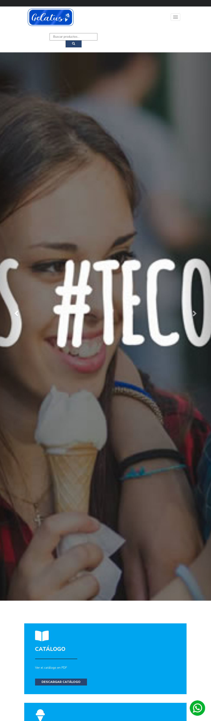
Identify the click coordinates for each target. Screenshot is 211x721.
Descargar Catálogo (61, 682)
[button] (16, 312)
